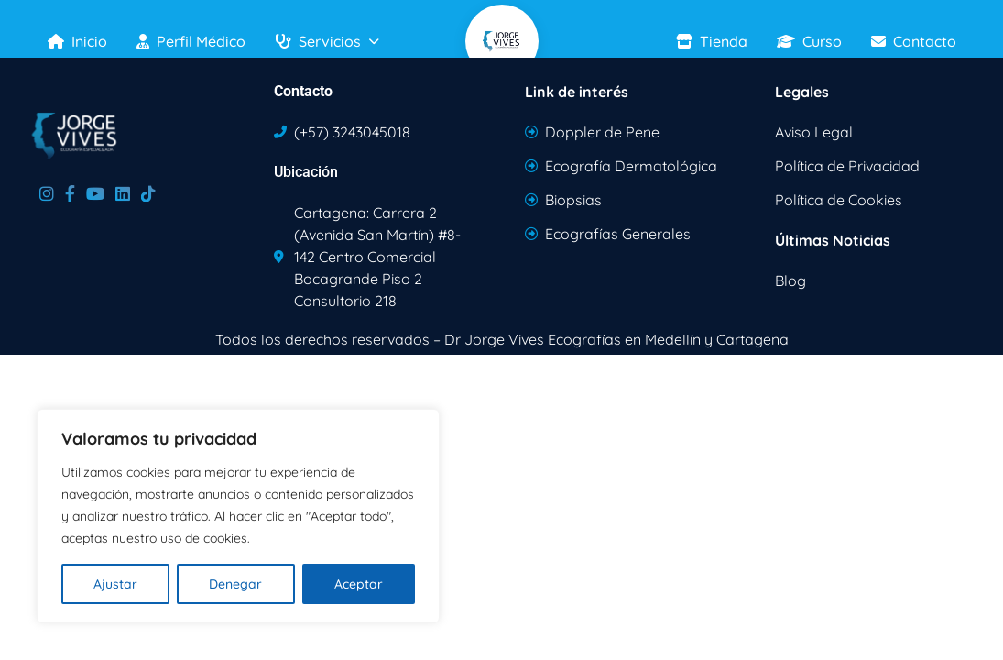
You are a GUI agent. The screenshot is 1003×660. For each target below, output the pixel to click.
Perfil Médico (190, 41)
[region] (238, 516)
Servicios (327, 41)
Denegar (235, 584)
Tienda (711, 41)
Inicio (77, 41)
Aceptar (358, 584)
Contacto (913, 41)
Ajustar (115, 584)
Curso (809, 41)
